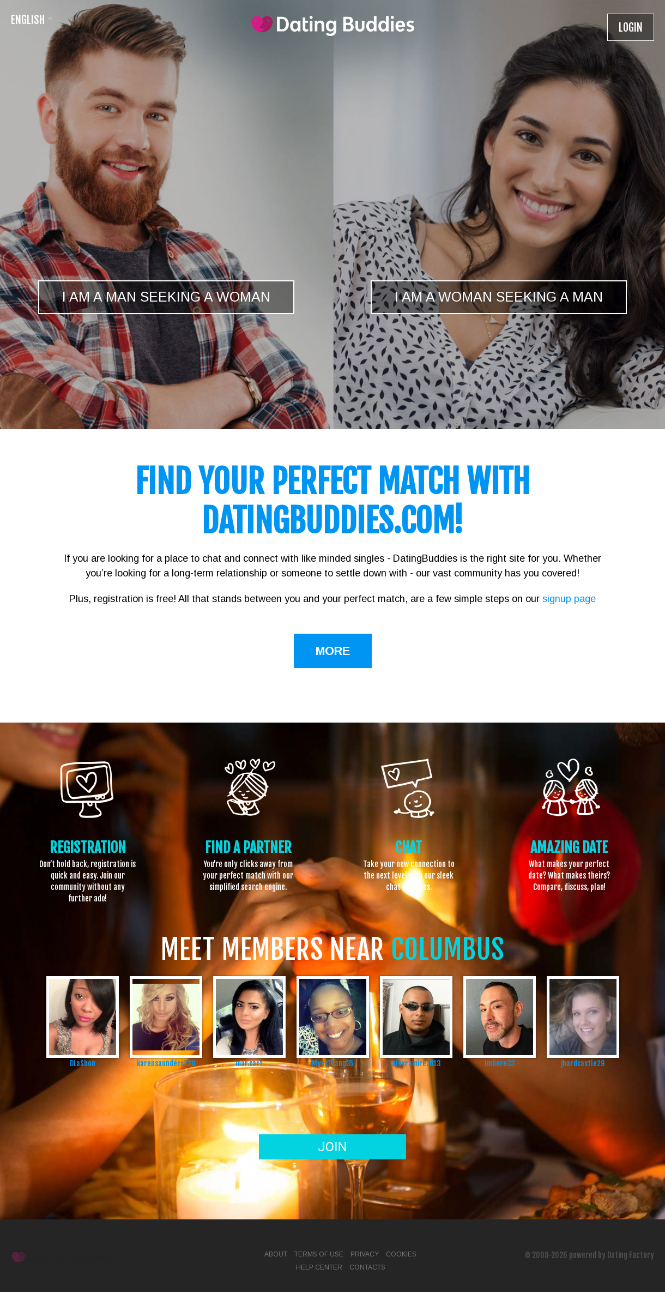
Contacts (367, 1267)
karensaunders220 (166, 1063)
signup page (569, 598)
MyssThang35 (333, 1063)
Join (332, 1146)
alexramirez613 (416, 1063)
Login (631, 27)
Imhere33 (500, 1063)
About (275, 1254)
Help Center (319, 1267)
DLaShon (82, 1063)
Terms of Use (318, 1254)
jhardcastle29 (582, 1063)
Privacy (364, 1254)
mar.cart (249, 1063)
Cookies (401, 1254)
